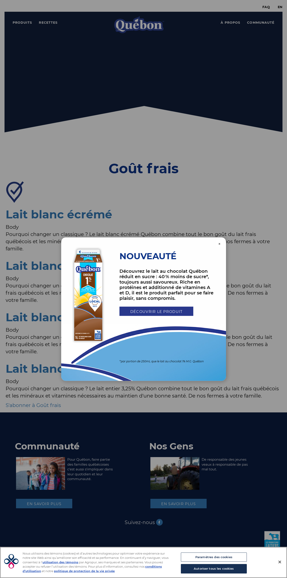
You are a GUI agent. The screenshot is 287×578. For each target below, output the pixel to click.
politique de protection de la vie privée (84, 571)
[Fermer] (280, 562)
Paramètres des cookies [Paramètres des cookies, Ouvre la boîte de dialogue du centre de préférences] (213, 557)
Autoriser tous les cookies (214, 568)
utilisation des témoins (60, 562)
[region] (143, 562)
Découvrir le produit (156, 312)
